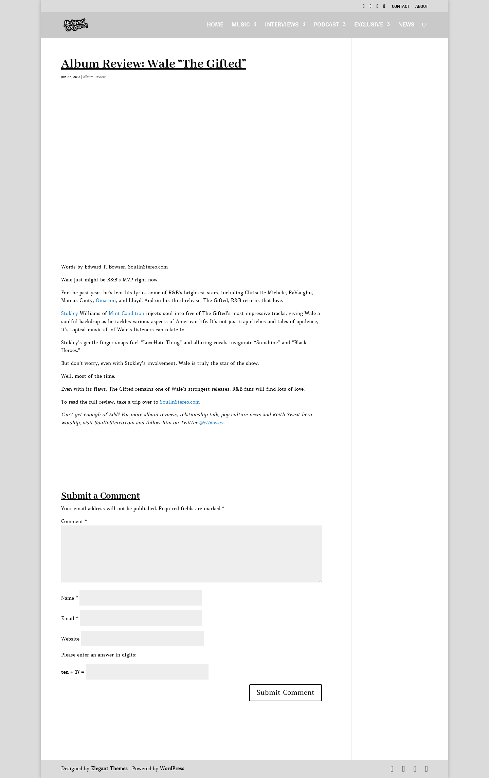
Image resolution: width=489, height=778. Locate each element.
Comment (74, 521)
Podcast (326, 26)
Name (69, 598)
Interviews (281, 26)
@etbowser (211, 423)
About (421, 7)
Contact (400, 7)
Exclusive (368, 26)
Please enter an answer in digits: (99, 655)
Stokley (69, 313)
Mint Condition (126, 313)
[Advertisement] (184, 442)
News (406, 26)
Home (215, 26)
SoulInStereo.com (180, 402)
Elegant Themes (109, 768)
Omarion (106, 300)
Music (241, 26)
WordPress (172, 768)
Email (69, 618)
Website (70, 639)
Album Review (94, 77)
